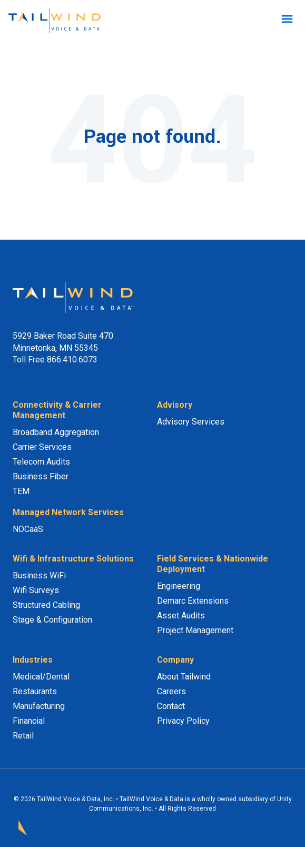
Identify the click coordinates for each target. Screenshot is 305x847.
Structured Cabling (46, 605)
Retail (23, 736)
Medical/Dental (41, 677)
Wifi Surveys (36, 590)
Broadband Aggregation (56, 432)
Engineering (178, 586)
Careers (171, 691)
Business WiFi (39, 575)
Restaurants (35, 691)
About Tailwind (184, 677)
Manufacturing (39, 706)
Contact (171, 706)
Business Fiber (40, 476)
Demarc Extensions (193, 601)
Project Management (195, 630)
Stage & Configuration (52, 620)
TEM (21, 491)
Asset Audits (181, 615)
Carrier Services (42, 447)
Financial (29, 721)
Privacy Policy (183, 721)
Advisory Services (190, 422)
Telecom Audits (41, 462)
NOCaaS (28, 529)
